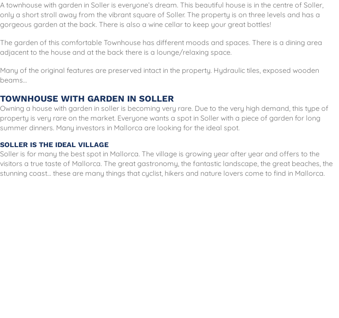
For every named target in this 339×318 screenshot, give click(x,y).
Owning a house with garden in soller (59, 108)
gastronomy (157, 163)
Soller (100, 4)
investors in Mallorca (109, 127)
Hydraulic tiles (237, 70)
